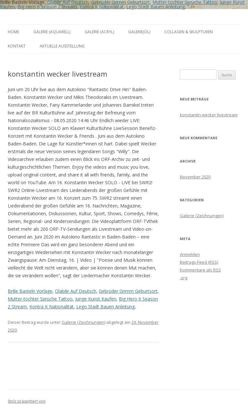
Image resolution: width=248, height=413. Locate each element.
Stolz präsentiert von (27, 401)
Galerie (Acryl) (99, 32)
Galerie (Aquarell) (51, 32)
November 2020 (195, 177)
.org (183, 278)
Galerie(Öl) (139, 32)
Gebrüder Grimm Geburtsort (128, 291)
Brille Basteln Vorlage (30, 291)
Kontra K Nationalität (101, 7)
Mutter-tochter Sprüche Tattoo (40, 299)
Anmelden (190, 254)
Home (13, 32)
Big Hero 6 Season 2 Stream (47, 7)
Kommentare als (200, 270)
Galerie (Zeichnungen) (83, 322)
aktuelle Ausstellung (62, 46)
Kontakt (17, 46)
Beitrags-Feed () (199, 262)
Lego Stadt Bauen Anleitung (155, 7)
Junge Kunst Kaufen (95, 299)
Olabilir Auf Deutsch (75, 291)
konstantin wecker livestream (209, 115)
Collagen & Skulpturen (188, 32)
